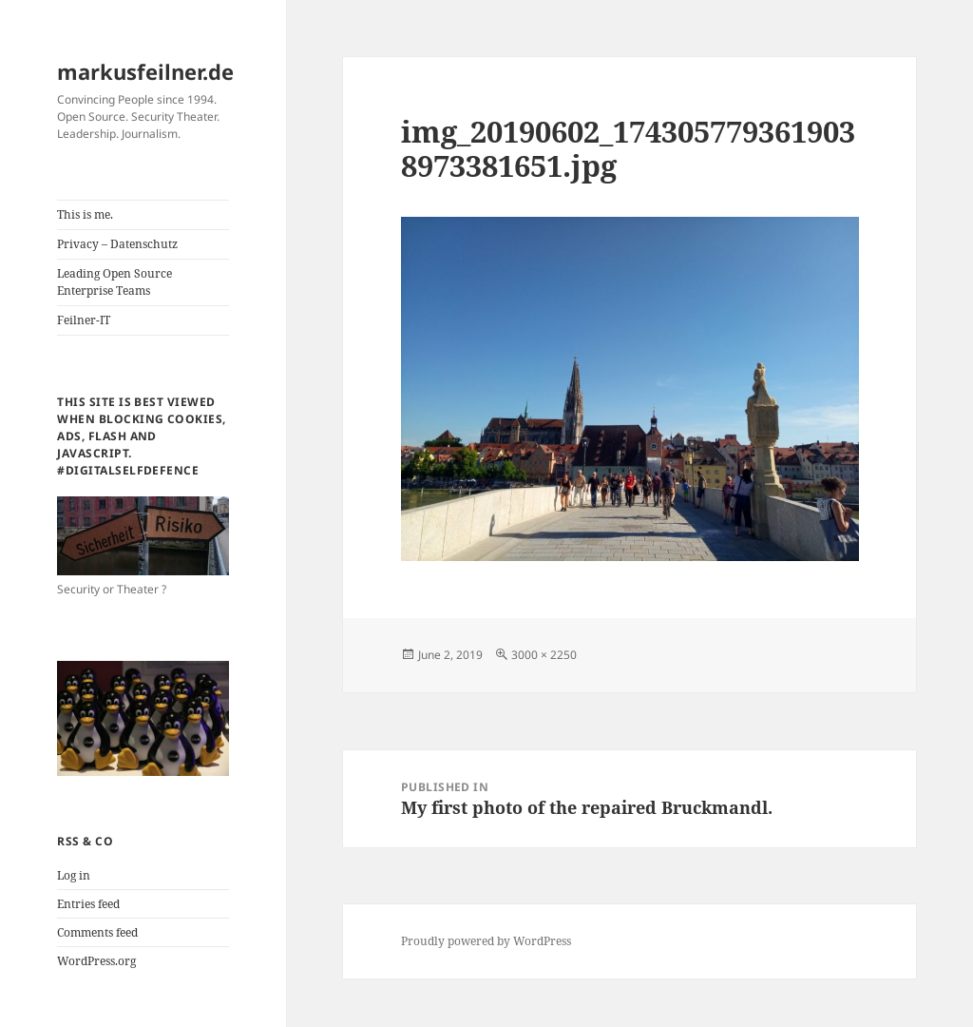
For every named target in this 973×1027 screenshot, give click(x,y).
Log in (73, 875)
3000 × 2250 (544, 655)
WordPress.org (96, 961)
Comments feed (97, 932)
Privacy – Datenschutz (117, 244)
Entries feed (88, 904)
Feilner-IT (83, 320)
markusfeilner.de (145, 71)
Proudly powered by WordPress (486, 941)
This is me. (85, 214)
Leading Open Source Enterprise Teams (114, 282)
